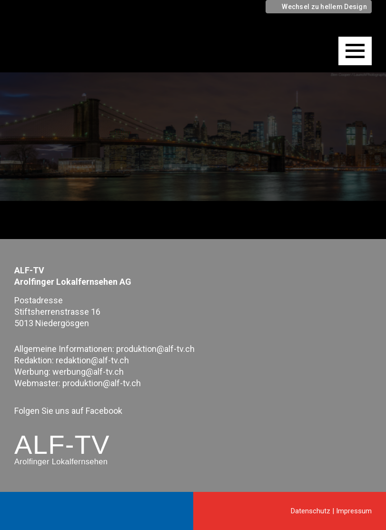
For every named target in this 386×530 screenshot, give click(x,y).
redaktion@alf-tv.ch (92, 360)
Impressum (354, 511)
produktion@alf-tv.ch (155, 349)
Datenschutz (310, 511)
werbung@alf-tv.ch (88, 372)
